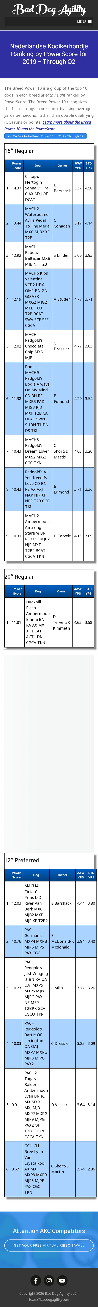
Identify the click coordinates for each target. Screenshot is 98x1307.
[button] (81, 21)
